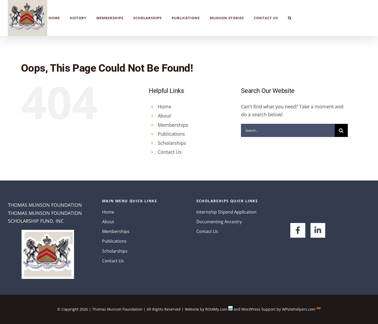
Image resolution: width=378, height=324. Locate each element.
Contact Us (170, 152)
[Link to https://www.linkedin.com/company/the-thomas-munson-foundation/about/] (318, 230)
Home (164, 106)
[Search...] (288, 130)
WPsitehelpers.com (299, 309)
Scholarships (172, 143)
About (164, 116)
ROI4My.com (216, 309)
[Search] (341, 130)
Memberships (173, 125)
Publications (171, 134)
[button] (289, 18)
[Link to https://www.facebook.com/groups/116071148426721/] (297, 230)
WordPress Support (259, 309)
